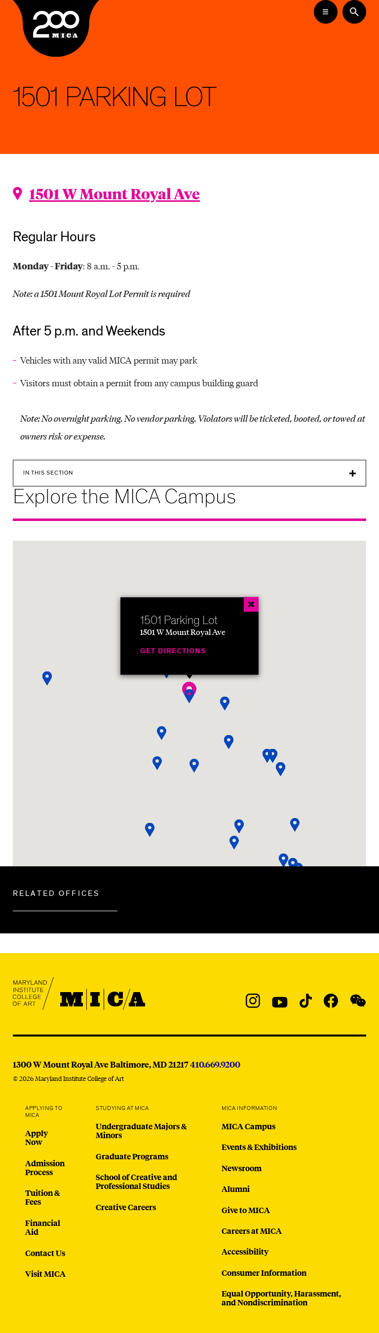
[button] (162, 733)
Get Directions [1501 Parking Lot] (173, 651)
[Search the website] (354, 12)
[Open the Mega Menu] (326, 12)
